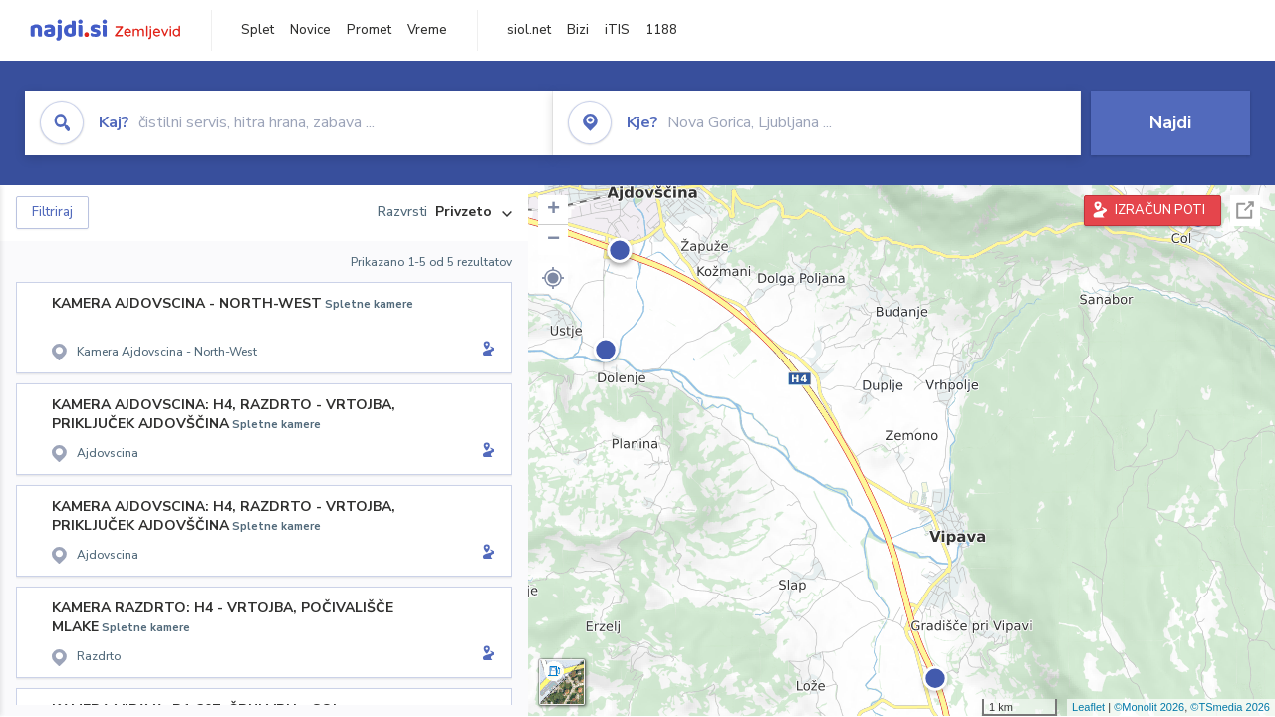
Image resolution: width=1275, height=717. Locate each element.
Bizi (578, 30)
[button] (553, 278)
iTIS (617, 30)
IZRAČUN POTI (1160, 210)
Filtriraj (52, 212)
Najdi (1170, 122)
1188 (661, 30)
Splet (257, 30)
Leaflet (1088, 707)
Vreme (427, 30)
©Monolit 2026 (1149, 707)
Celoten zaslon (1245, 210)
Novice (310, 30)
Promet (369, 30)
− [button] (553, 240)
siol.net (529, 30)
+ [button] (553, 210)
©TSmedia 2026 (1230, 707)
